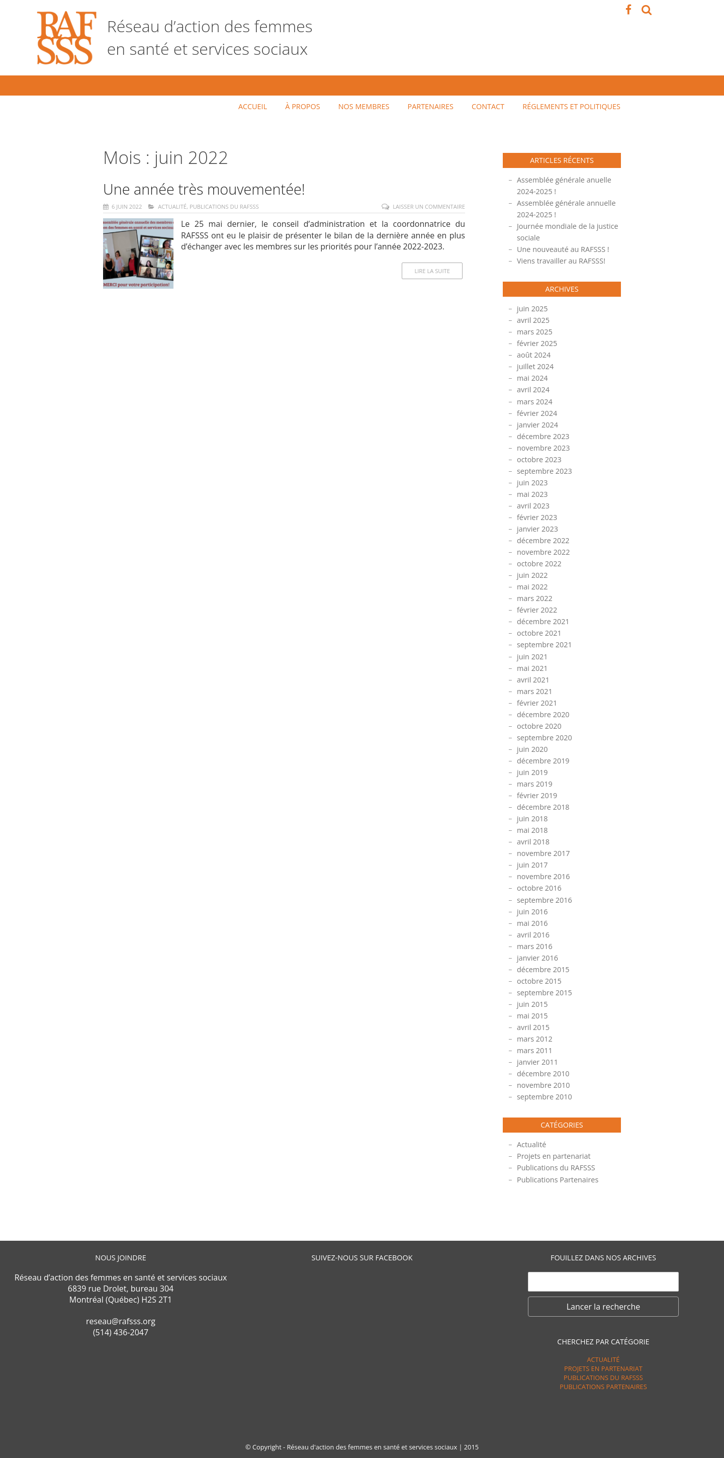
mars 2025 (535, 331)
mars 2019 (535, 784)
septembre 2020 (544, 737)
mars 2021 (535, 691)
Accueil (252, 106)
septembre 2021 (544, 644)
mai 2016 (532, 923)
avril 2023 (533, 505)
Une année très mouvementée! (204, 189)
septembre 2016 (544, 900)
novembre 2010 (543, 1085)
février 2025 (537, 343)
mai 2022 (532, 586)
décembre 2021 (543, 621)
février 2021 (537, 703)
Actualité (172, 206)
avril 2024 (533, 389)
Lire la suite (432, 271)
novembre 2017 (543, 853)
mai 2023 (532, 494)
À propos (302, 106)
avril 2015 (533, 1027)
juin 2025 (532, 308)
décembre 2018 (543, 807)
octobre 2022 (539, 563)
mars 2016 (535, 946)
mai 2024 (532, 378)
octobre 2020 (539, 726)
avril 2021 (533, 679)
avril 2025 (533, 320)
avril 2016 (533, 934)
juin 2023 (532, 482)
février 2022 (537, 610)
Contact (488, 106)
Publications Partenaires (557, 1179)
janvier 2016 (537, 958)
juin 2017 (532, 865)
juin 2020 (532, 749)
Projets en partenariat (554, 1156)
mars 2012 (535, 1039)
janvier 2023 (537, 529)
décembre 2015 (543, 969)
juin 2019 (532, 772)
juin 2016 (532, 911)
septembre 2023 (544, 471)
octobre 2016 (539, 888)
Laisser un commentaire (429, 206)
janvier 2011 (537, 1062)
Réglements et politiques (571, 106)
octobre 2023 (539, 459)
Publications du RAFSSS (224, 206)
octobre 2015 (539, 981)
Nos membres (364, 106)
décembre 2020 (543, 714)
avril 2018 (533, 841)
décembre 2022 (543, 540)
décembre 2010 (543, 1073)
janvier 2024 (537, 425)
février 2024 (537, 413)
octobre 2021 (539, 633)
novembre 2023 (543, 448)
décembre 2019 (543, 760)
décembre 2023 (543, 436)
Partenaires (431, 106)
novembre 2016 (543, 876)
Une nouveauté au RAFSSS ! (563, 249)
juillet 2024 (535, 366)
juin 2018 (532, 818)
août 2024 (534, 355)
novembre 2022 (543, 552)
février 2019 (537, 795)
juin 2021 (532, 656)
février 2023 (537, 517)
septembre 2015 (544, 992)
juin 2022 (532, 575)
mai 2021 (532, 668)
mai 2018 (532, 830)
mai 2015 (532, 1015)
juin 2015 (532, 1004)
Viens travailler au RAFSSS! (561, 261)
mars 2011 (535, 1050)
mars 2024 (535, 401)
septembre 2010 (544, 1096)
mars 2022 (535, 598)
